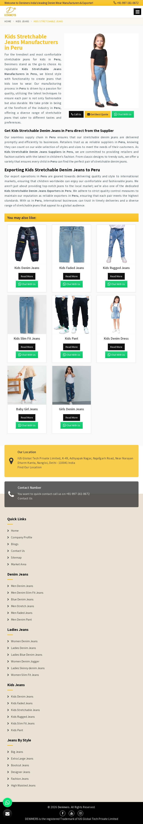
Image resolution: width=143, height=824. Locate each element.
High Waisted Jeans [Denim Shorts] (23, 785)
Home (7, 21)
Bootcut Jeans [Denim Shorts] (20, 765)
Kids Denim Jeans (22, 696)
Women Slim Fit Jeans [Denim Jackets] (25, 674)
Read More (27, 276)
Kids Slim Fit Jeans (23, 723)
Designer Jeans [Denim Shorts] (20, 772)
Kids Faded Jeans (22, 703)
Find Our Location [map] (30, 465)
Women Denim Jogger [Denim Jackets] (25, 661)
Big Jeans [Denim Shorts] (17, 751)
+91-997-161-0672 (126, 3)
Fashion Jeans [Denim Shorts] (20, 778)
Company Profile (21, 537)
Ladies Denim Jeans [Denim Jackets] (23, 648)
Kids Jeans (22, 21)
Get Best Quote (97, 114)
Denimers (64, 807)
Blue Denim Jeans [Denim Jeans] (22, 599)
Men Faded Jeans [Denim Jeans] (21, 612)
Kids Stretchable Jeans (25, 710)
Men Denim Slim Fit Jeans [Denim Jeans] (27, 592)
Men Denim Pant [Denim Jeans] (21, 619)
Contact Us (25, 501)
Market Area (18, 564)
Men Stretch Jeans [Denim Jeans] (22, 606)
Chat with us (122, 114)
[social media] (62, 813)
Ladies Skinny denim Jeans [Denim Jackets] (28, 668)
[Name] (137, 11)
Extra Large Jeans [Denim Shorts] (22, 758)
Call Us (76, 114)
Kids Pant (17, 730)
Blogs (14, 544)
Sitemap (16, 557)
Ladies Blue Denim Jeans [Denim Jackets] (26, 654)
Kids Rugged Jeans (23, 716)
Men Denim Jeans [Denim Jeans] (22, 586)
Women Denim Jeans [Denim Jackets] (24, 641)
